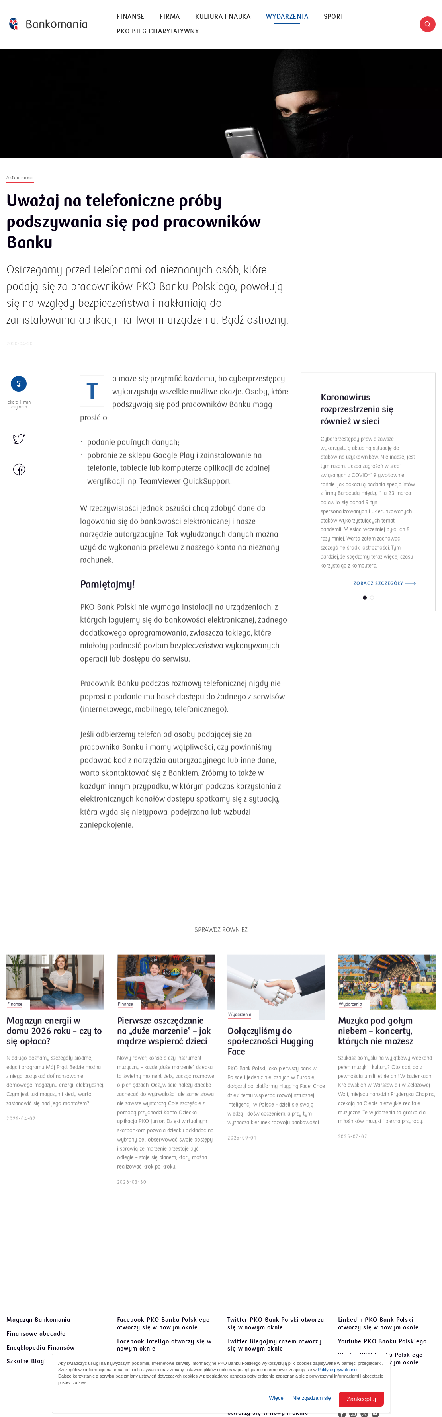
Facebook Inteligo (164, 1345)
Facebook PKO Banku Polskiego (163, 1323)
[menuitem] (131, 17)
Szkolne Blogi (26, 1361)
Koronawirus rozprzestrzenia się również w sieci (357, 419)
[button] (428, 24)
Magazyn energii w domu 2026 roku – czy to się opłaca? (54, 1042)
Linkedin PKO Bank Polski (378, 1323)
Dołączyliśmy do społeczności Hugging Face (270, 1052)
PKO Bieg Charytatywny (158, 31)
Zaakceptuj (361, 1399)
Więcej (277, 1398)
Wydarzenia (287, 17)
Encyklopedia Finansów (40, 1347)
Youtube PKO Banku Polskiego (382, 1341)
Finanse (131, 17)
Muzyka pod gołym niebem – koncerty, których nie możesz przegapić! (375, 1042)
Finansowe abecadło (36, 1333)
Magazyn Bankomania (38, 1319)
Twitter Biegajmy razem (274, 1345)
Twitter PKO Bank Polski (275, 1323)
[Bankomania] (48, 24)
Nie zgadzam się (312, 1398)
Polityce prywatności (338, 1369)
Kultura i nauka (223, 17)
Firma (170, 17)
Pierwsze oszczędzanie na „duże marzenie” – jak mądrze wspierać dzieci (164, 1042)
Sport (334, 17)
